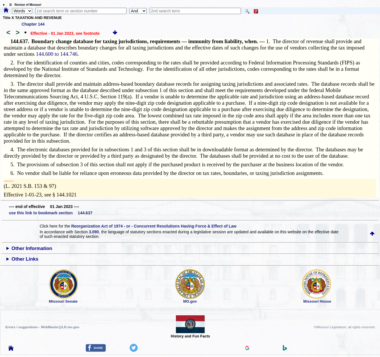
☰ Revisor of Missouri (23, 4)
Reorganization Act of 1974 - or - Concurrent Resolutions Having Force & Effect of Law (154, 226)
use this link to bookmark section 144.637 (50, 213)
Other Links (24, 259)
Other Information (31, 248)
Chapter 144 (33, 24)
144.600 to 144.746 (57, 54)
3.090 (94, 232)
